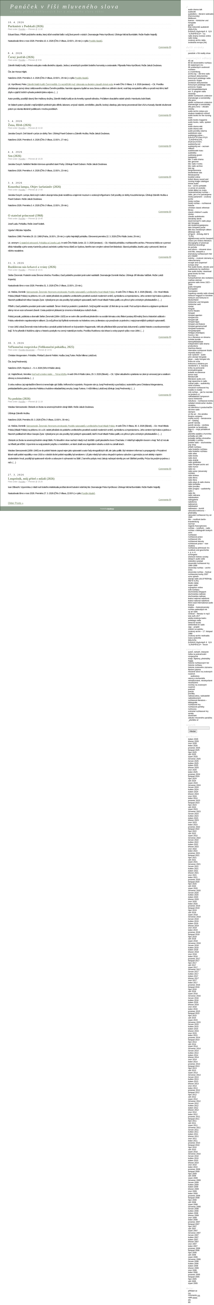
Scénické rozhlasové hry (198, 711)
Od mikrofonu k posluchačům (200, 407)
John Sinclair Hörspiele (197, 357)
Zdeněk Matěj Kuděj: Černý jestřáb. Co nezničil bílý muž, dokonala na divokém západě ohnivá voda (70, 84)
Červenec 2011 (194, 1128)
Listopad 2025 (193, 750)
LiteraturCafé (193, 377)
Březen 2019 (193, 926)
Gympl (190, 25)
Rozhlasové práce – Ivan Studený (198, 544)
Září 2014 (192, 1044)
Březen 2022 (193, 847)
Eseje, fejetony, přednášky (199, 659)
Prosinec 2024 (194, 774)
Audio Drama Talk (195, 9)
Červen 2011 (193, 1130)
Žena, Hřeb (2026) (19, 125)
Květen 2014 (193, 1053)
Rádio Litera (192, 480)
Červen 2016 (193, 998)
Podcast (191, 689)
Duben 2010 (193, 1160)
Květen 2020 (193, 895)
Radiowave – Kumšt (196, 508)
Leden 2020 (192, 904)
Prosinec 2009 (194, 1169)
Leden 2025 (192, 772)
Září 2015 (192, 1018)
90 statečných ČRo (195, 65)
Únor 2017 (192, 980)
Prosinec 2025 (194, 748)
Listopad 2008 (193, 1198)
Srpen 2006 (193, 1257)
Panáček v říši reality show (199, 53)
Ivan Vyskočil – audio (197, 355)
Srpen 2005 (193, 1283)
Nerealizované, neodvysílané (200, 680)
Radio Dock (192, 458)
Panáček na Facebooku (197, 427)
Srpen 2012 (193, 1099)
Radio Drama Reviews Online (199, 36)
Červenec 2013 (194, 1075)
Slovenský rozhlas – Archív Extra (199, 569)
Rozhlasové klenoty (196, 541)
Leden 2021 (192, 877)
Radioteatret (193, 506)
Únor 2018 (192, 954)
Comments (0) (165, 47)
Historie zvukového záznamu (200, 667)
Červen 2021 (193, 866)
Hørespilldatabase (195, 342)
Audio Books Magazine (197, 120)
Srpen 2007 (193, 1231)
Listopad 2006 (193, 1250)
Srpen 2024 (193, 783)
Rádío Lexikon (193, 475)
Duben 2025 (193, 765)
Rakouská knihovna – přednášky (197, 512)
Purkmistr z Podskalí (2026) (26, 26)
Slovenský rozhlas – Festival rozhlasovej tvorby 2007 (199, 573)
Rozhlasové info (194, 539)
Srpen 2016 (193, 994)
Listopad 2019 (193, 908)
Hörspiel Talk (193, 320)
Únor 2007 (192, 1244)
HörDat (190, 306)
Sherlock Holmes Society (198, 557)
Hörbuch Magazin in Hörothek (200, 295)
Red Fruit (191, 524)
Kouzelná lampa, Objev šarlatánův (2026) (34, 186)
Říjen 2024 (192, 778)
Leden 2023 (192, 825)
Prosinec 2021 (194, 853)
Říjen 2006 (192, 1253)
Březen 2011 (193, 1136)
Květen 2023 (193, 816)
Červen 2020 (193, 893)
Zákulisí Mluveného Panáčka (200, 718)
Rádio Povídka (194, 486)
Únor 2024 (192, 796)
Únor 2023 (192, 822)
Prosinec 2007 (194, 1222)
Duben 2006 (193, 1266)
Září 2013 (192, 1070)
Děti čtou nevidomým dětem (199, 230)
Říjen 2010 (192, 1147)
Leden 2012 (192, 1114)
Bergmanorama (194, 170)
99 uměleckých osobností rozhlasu (199, 68)
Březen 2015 (193, 1031)
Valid (192, 1297)
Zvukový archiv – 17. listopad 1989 (200, 632)
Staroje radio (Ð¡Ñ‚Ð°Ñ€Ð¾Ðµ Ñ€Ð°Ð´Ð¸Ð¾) (200, 580)
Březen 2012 (193, 1110)
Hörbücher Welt (194, 304)
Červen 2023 (193, 814)
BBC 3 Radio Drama (196, 159)
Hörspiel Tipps (193, 322)
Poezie (191, 691)
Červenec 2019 (194, 917)
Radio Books (193, 456)
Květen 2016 (193, 1000)
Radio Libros (192, 478)
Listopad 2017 (193, 961)
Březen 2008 (193, 1215)
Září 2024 (192, 781)
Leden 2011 (192, 1141)
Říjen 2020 (192, 884)
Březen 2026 (193, 741)
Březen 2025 (193, 767)
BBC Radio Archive (195, 166)
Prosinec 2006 (194, 1248)
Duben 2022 (193, 844)
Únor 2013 (192, 1086)
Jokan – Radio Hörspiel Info (199, 359)
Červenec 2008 (194, 1207)
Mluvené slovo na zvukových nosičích (200, 673)
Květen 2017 (193, 974)
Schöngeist (192, 554)
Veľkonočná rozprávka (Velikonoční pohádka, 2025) (41, 347)
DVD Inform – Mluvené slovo (199, 249)
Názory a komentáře (196, 678)
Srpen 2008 (193, 1204)
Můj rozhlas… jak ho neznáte (200, 392)
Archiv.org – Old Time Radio (199, 74)
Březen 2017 (193, 978)
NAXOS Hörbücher (195, 399)
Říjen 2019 (192, 910)
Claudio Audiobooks (196, 216)
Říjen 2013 (192, 1068)
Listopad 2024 (193, 776)
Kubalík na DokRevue (196, 372)
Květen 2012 (193, 1106)
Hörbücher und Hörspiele (198, 302)
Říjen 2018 (192, 937)
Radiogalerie (193, 500)
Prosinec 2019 (194, 906)
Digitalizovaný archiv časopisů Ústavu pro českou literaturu (200, 239)
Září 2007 (192, 1229)
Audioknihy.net (194, 144)
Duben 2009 (193, 1187)
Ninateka (191, 405)
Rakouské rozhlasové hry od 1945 (199, 516)
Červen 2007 (193, 1235)
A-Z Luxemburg (194, 72)
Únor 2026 (192, 743)
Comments (194, 1295)
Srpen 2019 (193, 915)
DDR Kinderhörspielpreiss (198, 225)
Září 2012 (192, 1097)
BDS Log (191, 168)
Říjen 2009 (192, 1174)
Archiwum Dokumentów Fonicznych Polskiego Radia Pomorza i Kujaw (199, 78)
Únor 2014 (192, 1059)
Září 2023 (192, 807)
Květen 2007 (193, 1237)
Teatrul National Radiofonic (198, 601)
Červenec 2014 (194, 1048)
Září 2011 (192, 1123)
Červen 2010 (193, 1156)
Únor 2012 (192, 1112)
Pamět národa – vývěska (198, 425)
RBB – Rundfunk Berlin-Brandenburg (197, 520)
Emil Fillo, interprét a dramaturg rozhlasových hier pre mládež (200, 254)
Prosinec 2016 (194, 985)
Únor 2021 (192, 875)
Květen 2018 (193, 948)
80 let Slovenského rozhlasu (200, 63)
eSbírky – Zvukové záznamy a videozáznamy (200, 259)
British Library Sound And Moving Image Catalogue (198, 180)
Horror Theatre (194, 311)
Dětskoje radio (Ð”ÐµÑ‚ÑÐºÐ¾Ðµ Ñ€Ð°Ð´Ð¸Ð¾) (198, 234)
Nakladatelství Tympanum (198, 396)
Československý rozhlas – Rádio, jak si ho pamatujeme (199, 193)
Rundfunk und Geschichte (198, 550)
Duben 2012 (193, 1108)
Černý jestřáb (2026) (21, 57)
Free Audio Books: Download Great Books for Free (199, 272)
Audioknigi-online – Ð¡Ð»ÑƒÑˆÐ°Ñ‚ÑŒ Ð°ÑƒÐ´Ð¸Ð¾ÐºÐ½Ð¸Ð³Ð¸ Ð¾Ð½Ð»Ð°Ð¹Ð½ (197, 138)
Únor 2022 (192, 849)
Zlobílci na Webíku (195, 629)
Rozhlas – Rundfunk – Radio (199, 528)
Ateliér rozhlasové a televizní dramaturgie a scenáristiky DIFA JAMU (200, 98)
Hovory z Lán (193, 335)
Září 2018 (192, 939)
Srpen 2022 (193, 836)
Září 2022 (192, 833)
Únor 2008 (192, 1218)
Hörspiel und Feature (196, 324)
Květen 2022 (193, 842)
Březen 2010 (193, 1163)
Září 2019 (192, 912)
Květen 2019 (193, 921)
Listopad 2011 (193, 1119)
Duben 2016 (193, 1002)
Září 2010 (192, 1149)
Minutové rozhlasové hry (198, 388)
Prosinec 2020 (194, 879)
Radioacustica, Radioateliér (199, 696)
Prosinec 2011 (194, 1117)
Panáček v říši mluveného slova (64, 6)
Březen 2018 (193, 952)
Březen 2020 (193, 899)
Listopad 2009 (193, 1171)
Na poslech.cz (194, 394)
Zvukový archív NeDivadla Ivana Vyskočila (198, 637)
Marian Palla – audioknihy (199, 383)
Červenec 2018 (194, 943)
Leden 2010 (192, 1167)
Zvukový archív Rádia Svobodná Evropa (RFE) (197, 41)
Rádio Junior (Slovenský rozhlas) (197, 472)
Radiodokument (194, 698)
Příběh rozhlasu (194, 447)
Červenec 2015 (194, 1022)
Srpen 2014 (193, 1046)
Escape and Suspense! (197, 263)
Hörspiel (191, 313)
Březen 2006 (193, 1268)
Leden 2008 (192, 1220)
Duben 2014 (193, 1055)
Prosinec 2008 (194, 1196)
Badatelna (192, 157)
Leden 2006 (192, 1272)
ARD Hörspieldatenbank (197, 89)
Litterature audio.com (196, 379)
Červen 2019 (193, 919)
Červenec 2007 (194, 1233)
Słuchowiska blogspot (197, 592)
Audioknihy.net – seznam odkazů (198, 147)
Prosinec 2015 (194, 1011)
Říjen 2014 (192, 1042)
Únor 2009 (192, 1191)
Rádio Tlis (191, 493)
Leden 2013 (192, 1088)
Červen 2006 (193, 1261)
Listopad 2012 (193, 1092)
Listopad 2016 (193, 987)
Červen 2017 (193, 972)
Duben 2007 (193, 1240)
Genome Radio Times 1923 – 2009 (199, 283)
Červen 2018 (193, 945)
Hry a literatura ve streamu (199, 337)
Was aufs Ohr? (194, 616)
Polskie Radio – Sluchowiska (199, 442)
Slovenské (30, 350)
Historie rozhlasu (195, 665)
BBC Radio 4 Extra (195, 164)
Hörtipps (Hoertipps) (196, 333)
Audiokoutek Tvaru (195, 151)
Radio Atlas (192, 453)
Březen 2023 (193, 820)
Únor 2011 (192, 1138)
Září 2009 (192, 1176)
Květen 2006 (193, 1264)
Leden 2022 (192, 851)
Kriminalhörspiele (195, 370)
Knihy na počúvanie (196, 368)
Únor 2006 (192, 1270)
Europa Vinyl (193, 265)
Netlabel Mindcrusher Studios (200, 403)
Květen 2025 (193, 763)
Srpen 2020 (193, 888)
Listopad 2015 (193, 1013)
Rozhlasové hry (194, 704)
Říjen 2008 (192, 1200)
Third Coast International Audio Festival (200, 604)
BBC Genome (193, 162)
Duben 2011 (193, 1134)
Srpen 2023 (193, 809)
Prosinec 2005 (194, 1275)
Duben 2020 (193, 897)
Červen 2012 (193, 1103)
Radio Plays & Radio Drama (199, 482)
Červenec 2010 (194, 1154)
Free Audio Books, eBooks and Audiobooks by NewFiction (200, 268)
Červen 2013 (193, 1077)
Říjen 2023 (192, 805)
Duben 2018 (193, 950)
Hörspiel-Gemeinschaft (197, 326)
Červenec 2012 (194, 1101)
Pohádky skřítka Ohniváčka (199, 438)
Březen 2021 (193, 873)
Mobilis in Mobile (195, 390)
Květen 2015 (193, 1026)
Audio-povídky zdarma (197, 131)
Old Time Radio (194, 410)
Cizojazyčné (193, 656)
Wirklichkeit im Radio (196, 625)
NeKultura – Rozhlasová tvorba (200, 401)
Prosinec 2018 (194, 932)
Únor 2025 (192, 770)
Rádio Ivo (191, 469)
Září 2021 (192, 860)
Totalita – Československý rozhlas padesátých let (198, 608)
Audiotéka (192, 153)
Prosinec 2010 (194, 1143)
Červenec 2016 (194, 996)
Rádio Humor (193, 467)
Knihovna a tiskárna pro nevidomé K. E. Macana (198, 365)
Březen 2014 (193, 1057)
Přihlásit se (192, 1291)
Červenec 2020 (194, 890)
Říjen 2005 (192, 1279)
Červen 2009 (193, 1182)
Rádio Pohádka (194, 484)
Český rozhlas (194, 201)
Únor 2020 (192, 901)
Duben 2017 (193, 976)
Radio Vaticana (194, 495)
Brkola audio (193, 183)
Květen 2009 (193, 1185)
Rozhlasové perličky (196, 707)
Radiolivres (192, 502)
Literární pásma (194, 669)
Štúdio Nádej (193, 583)
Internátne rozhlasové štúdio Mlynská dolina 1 (200, 351)
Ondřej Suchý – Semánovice (199, 418)
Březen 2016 (193, 1005)
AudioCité (192, 12)
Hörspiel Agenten (195, 315)
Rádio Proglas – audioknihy (199, 489)
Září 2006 (192, 1255)
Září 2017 (192, 965)
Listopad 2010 (193, 1145)
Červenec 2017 (194, 969)
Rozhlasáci (192, 535)
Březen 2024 (193, 794)
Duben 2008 (193, 1213)
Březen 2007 (193, 1242)
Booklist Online (194, 177)
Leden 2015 (192, 1035)
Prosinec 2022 (194, 827)
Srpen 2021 (193, 862)
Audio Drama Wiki (195, 126)
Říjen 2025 (192, 752)
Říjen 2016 (192, 989)
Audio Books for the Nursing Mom (199, 116)
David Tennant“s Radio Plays (199, 221)
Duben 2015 (193, 1029)
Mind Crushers (194, 385)
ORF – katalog (193, 421)
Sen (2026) (14, 155)
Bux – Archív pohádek (197, 186)
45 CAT (190, 61)
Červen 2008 (193, 1209)
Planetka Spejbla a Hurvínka (199, 434)
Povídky (22, 29)
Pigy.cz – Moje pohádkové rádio (199, 430)
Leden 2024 (192, 798)
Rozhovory (192, 709)
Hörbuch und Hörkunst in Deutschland (198, 299)
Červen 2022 (193, 840)
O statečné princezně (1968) (25, 215)
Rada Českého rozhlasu (197, 449)
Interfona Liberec (195, 348)
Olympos (191, 412)
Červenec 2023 (194, 811)
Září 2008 (192, 1202)
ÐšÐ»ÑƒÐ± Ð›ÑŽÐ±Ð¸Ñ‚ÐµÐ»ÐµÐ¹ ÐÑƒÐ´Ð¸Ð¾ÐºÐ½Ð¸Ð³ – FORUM (200, 642)
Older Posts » (15, 503)
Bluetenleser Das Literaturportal (195, 173)
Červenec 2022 (194, 838)
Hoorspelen (192, 289)
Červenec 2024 (194, 785)
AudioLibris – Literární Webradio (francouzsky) (200, 15)
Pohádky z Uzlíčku (195, 440)
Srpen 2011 (193, 1125)
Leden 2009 (192, 1193)
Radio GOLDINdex (194, 462)
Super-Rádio (193, 585)
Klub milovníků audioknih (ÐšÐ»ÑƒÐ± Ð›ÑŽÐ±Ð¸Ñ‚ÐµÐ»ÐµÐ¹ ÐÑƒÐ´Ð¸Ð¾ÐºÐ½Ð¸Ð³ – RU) (200, 30)
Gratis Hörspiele (194, 287)
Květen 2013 (193, 1079)
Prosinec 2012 (194, 1090)
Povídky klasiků (95, 41)
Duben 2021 (193, 871)
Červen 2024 (193, 787)
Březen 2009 (193, 1189)
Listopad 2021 (193, 855)
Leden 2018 (192, 956)
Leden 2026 (192, 746)
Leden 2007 (192, 1246)
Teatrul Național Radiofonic (198, 598)
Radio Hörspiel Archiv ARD (198, 464)
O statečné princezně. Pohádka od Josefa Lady (39, 242)
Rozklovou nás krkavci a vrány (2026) (32, 267)
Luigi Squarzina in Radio (197, 381)
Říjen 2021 (192, 858)
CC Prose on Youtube (196, 188)
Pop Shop (192, 445)
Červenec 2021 (194, 864)
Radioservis (192, 504)
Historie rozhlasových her (198, 663)
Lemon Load (192, 375)
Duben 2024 (193, 792)
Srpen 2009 (193, 1178)
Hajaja (190, 661)
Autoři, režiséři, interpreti (198, 652)
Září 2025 (192, 754)
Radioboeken (193, 497)
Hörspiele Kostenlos (196, 328)
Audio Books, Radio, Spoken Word (199, 123)
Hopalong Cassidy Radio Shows (201, 293)
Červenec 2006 (194, 1259)
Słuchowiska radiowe (197, 594)
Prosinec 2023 (194, 800)
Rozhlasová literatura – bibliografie (197, 701)
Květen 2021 (193, 869)
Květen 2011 (193, 1132)
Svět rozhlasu (193, 590)
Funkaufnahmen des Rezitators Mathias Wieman (200, 279)
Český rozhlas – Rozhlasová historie (199, 204)
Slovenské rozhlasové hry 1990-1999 (199, 564)
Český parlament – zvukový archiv (199, 198)
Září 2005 (192, 1281)
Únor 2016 (192, 1007)
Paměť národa (194, 423)
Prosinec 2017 (194, 959)
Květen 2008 (193, 1211)
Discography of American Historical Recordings (198, 244)
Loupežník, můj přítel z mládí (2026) (31, 478)
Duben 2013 (193, 1081)
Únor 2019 (192, 928)
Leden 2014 (192, 1062)
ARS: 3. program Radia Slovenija (197, 92)
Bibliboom (192, 18)
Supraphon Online (195, 587)
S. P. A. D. (192, 552)
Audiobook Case (194, 133)
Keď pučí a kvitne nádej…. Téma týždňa (49, 374)
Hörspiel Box (193, 317)
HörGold (191, 309)
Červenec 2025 (194, 759)
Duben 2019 (193, 923)
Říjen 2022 (192, 831)
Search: (191, 724)
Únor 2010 (192, 1165)
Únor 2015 (192, 1033)
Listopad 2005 (193, 1277)
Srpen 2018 (193, 941)
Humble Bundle (194, 339)
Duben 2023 (193, 818)
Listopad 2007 (193, 1224)
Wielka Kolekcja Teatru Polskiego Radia (197, 619)
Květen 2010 (193, 1158)
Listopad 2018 (193, 934)
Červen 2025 (193, 761)
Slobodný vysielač (195, 561)
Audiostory (195, 676)
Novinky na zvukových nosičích (197, 686)
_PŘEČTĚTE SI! (193, 720)
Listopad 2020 (193, 882)
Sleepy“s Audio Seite (196, 559)
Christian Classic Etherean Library (199, 209)
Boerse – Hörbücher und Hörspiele (198, 21)
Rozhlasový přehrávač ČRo (198, 548)
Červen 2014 (193, 1051)
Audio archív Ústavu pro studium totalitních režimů (199, 112)
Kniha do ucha (194, 361)
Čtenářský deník (194, 219)
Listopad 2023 (193, 803)
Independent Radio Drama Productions (198, 345)
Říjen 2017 (192, 963)
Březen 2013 (193, 1084)
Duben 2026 (193, 739)
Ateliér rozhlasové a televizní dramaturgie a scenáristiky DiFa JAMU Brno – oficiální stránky (200, 105)
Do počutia (192, 247)
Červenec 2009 (194, 1180)
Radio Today (192, 38)
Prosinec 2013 (194, 1064)
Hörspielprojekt (194, 331)
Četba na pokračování (197, 654)
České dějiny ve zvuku (197, 190)
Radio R (190, 491)
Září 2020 (192, 886)
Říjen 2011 (192, 1121)
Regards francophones (197, 526)
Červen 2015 (193, 1024)
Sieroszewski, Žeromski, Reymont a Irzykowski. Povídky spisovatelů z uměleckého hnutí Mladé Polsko (70, 292)
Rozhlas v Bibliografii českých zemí (200, 531)
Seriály (191, 713)
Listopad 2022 (193, 829)
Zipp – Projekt (193, 627)
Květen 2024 (193, 789)
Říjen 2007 (192, 1226)
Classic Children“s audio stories (198, 213)
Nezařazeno (193, 683)
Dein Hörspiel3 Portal (196, 227)
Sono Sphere (193, 576)
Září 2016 (192, 991)
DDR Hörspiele (193, 223)
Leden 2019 (192, 930)
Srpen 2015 (193, 1020)
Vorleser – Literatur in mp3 (199, 614)
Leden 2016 (192, 1009)
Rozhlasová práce (195, 537)
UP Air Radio (193, 612)
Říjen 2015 (192, 1016)
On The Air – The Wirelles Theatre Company (198, 415)
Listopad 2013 (193, 1066)
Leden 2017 (192, 983)
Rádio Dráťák (193, 460)
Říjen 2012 (192, 1095)
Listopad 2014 (193, 1040)
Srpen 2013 (193, 1073)
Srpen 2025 (193, 757)
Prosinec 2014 (194, 1037)
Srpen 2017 (193, 967)
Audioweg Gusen (195, 155)
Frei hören (192, 276)
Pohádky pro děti (195, 436)
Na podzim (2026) (19, 398)
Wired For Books (194, 623)
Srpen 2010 (193, 1152)
